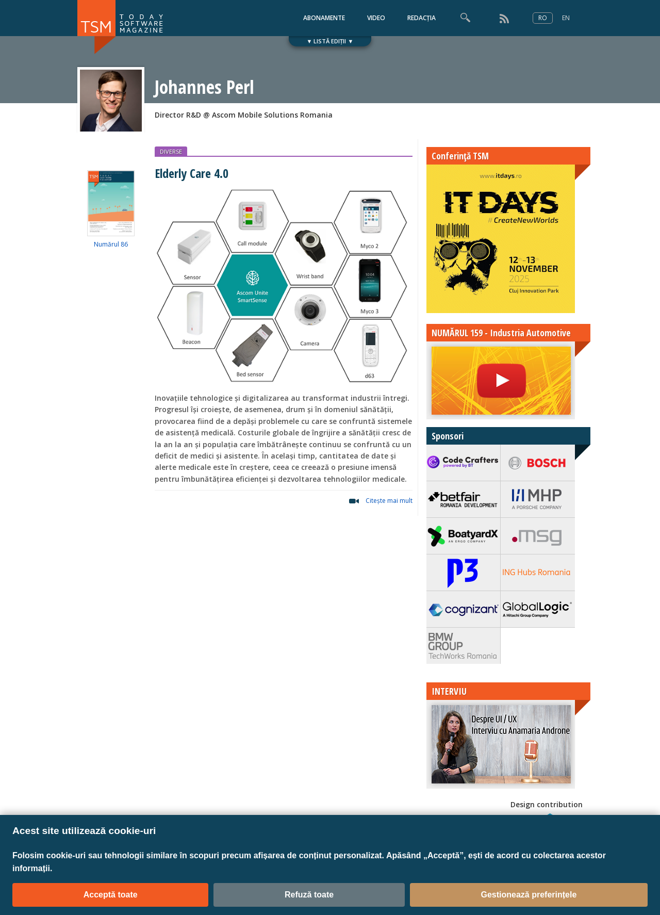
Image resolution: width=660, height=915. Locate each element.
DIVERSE (171, 151)
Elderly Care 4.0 (191, 173)
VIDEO (376, 17)
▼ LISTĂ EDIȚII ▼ (330, 41)
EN (566, 17)
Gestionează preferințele (528, 894)
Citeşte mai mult (389, 500)
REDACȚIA (421, 17)
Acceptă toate (111, 894)
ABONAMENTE (324, 17)
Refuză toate (309, 894)
